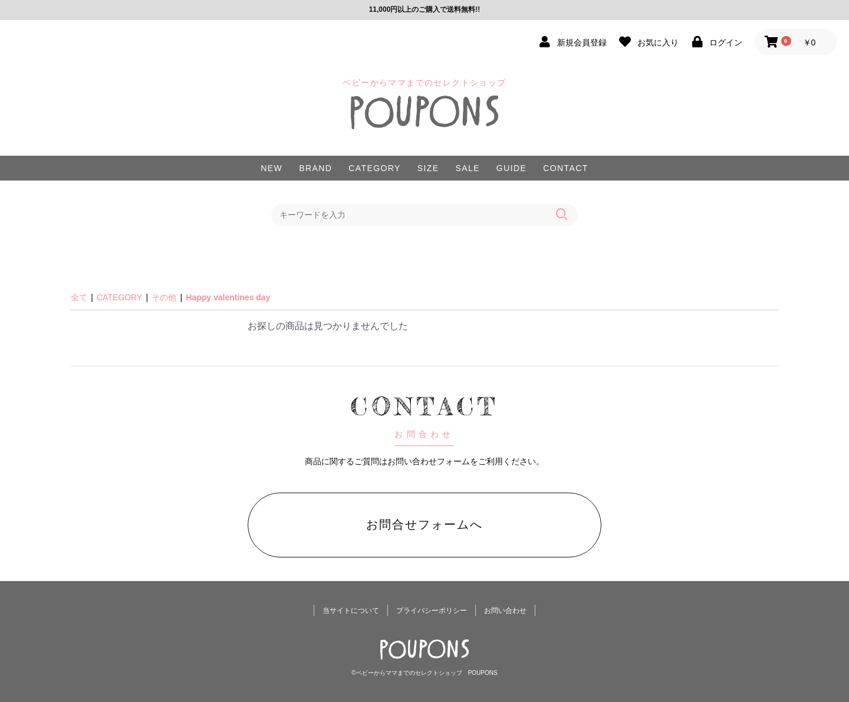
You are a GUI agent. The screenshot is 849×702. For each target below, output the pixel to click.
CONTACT (565, 168)
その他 (164, 297)
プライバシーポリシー (431, 610)
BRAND (315, 168)
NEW (271, 168)
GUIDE (511, 168)
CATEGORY (374, 168)
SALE (467, 168)
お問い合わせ (505, 610)
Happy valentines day (228, 297)
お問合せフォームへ (424, 524)
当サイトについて (351, 610)
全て (79, 297)
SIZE (428, 168)
